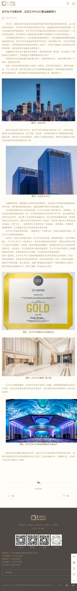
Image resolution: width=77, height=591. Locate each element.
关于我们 (47, 525)
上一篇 (11, 496)
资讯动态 (39, 525)
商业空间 (31, 525)
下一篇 (66, 496)
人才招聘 (54, 525)
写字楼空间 (22, 525)
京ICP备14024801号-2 (46, 585)
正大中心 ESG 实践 (38, 528)
